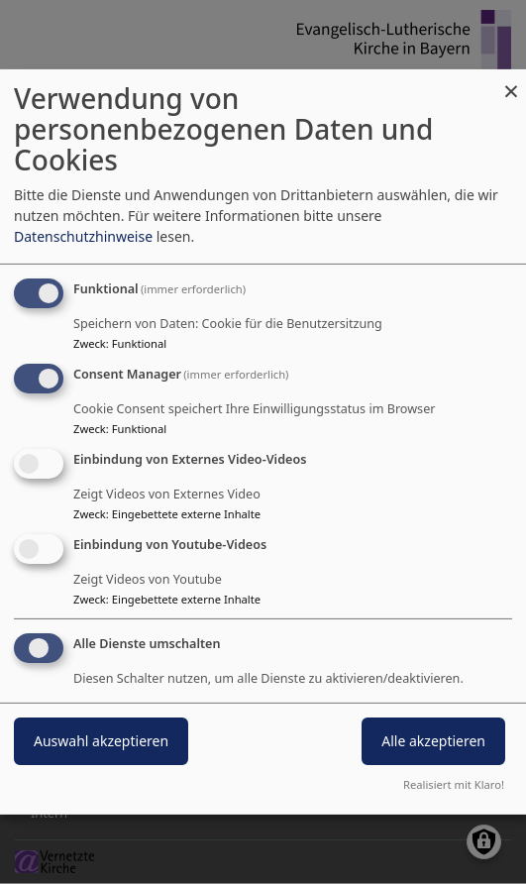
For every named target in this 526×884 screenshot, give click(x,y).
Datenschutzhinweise (83, 236)
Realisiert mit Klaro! (453, 784)
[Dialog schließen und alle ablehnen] (511, 81)
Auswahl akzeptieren (101, 740)
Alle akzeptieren (433, 740)
